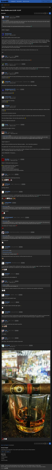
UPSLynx (7, 184)
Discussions (19, 1)
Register (48, 1)
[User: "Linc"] (3, 57)
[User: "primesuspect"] (6, 198)
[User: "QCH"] (3, 64)
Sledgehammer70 (10, 89)
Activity (2, 458)
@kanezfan (5, 206)
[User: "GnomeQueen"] (11, 180)
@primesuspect (6, 250)
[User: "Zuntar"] (3, 17)
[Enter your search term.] (26, 7)
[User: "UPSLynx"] (4, 180)
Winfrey (7, 294)
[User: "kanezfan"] (3, 192)
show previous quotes (7, 252)
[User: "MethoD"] (3, 274)
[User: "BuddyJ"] (3, 160)
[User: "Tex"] (3, 132)
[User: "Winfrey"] (6, 180)
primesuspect (5, 135)
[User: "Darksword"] (3, 34)
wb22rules (8, 96)
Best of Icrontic (26, 1)
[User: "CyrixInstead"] (14, 198)
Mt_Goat (4, 20)
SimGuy (7, 105)
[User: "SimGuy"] (3, 106)
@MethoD (5, 284)
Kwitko (7, 232)
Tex (6, 132)
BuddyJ (7, 159)
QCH (6, 64)
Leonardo (7, 81)
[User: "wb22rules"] (3, 97)
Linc (6, 56)
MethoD (7, 273)
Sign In (43, 1)
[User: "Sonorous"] (8, 180)
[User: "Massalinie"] (6, 326)
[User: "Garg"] (3, 125)
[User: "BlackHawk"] (13, 198)
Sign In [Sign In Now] (3, 451)
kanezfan (7, 191)
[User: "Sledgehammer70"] (3, 90)
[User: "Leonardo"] (3, 82)
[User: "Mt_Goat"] (3, 346)
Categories (13, 1)
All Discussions (4, 457)
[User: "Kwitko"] (3, 232)
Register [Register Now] (8, 451)
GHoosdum (8, 202)
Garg (6, 124)
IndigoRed (8, 262)
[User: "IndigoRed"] (3, 263)
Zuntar (7, 16)
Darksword (8, 33)
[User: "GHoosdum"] (2, 180)
